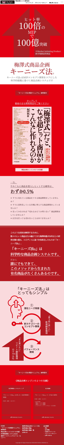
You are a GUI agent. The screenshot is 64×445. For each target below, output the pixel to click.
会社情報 (47, 430)
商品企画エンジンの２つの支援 (32, 171)
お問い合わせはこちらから (16, 419)
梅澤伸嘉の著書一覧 (28, 430)
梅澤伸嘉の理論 (27, 428)
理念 (46, 428)
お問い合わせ (48, 435)
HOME (3, 426)
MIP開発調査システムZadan (9, 434)
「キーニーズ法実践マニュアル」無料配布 (32, 95)
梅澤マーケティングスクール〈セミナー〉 (11, 436)
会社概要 (46, 426)
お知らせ (25, 432)
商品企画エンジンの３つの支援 (10, 431)
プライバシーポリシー (50, 433)
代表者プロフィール (50, 431)
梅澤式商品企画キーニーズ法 (31, 426)
